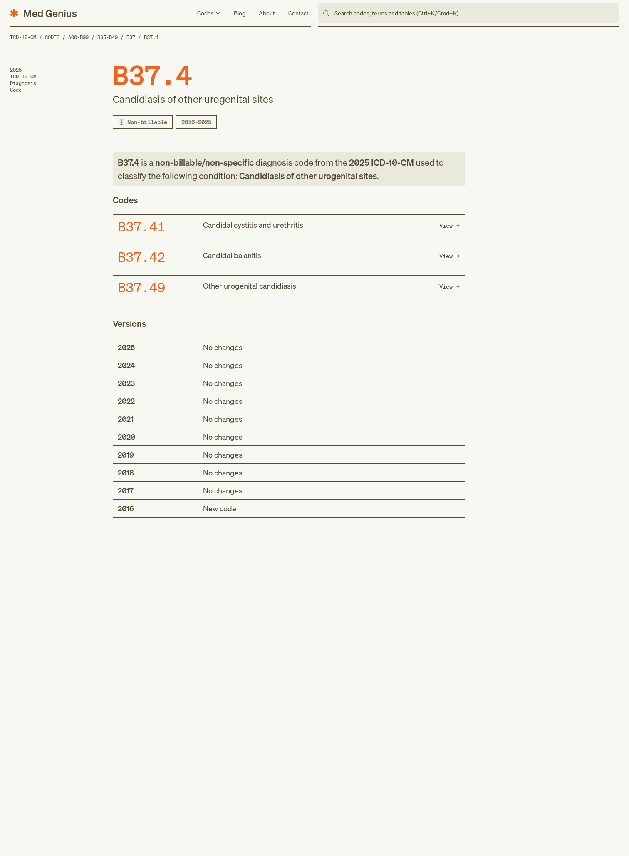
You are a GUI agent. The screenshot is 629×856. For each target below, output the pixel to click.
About (267, 13)
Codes (52, 37)
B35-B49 (107, 37)
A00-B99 (78, 37)
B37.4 (151, 37)
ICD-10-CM (23, 37)
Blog (239, 13)
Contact (298, 13)
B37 (130, 37)
